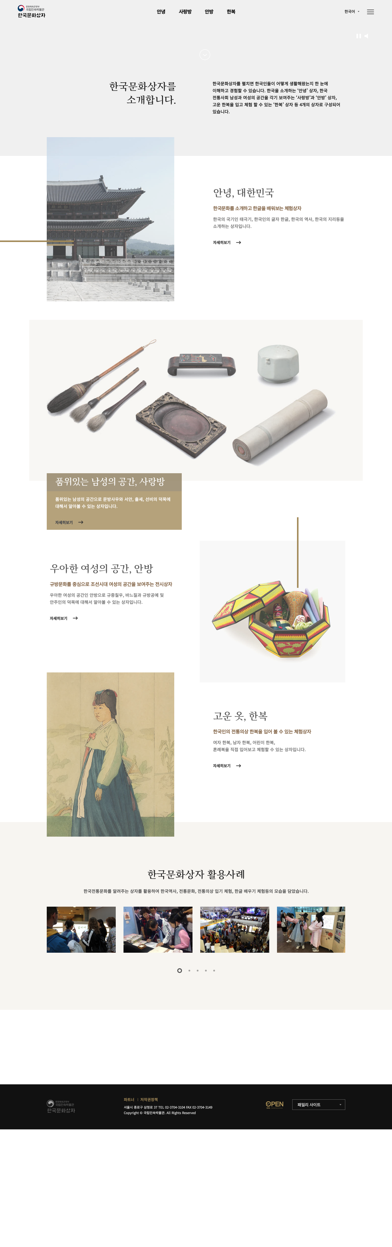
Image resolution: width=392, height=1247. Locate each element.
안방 (209, 11)
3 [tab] (197, 1118)
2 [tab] (189, 1118)
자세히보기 (223, 389)
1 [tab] (179, 1118)
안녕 (161, 11)
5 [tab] (214, 1118)
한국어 (349, 11)
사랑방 (185, 11)
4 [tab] (206, 1118)
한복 (231, 11)
